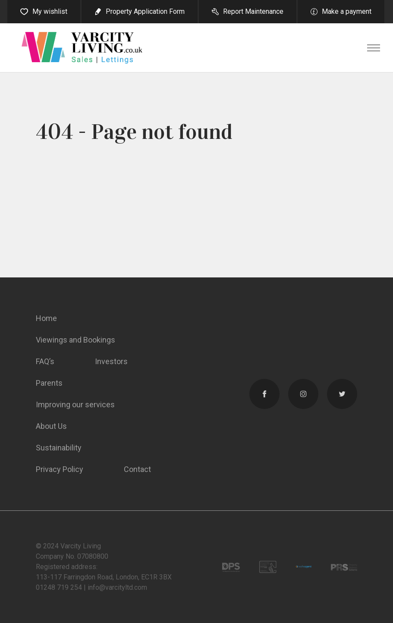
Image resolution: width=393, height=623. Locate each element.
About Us (51, 426)
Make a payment (346, 11)
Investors (111, 361)
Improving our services (75, 404)
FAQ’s (45, 361)
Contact (137, 469)
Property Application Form (145, 11)
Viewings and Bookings (75, 339)
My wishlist (49, 11)
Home (46, 318)
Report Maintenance (253, 11)
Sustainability (59, 447)
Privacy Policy (59, 469)
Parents (49, 382)
